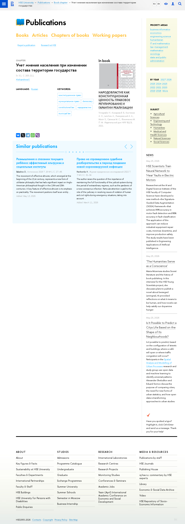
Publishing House (148, 469)
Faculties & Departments (29, 475)
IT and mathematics (160, 43)
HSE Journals (146, 463)
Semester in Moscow (68, 498)
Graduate (62, 475)
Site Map (73, 519)
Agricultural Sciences (157, 115)
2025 (152, 83)
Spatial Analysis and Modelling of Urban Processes (159, 363)
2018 (158, 90)
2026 (169, 79)
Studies (63, 452)
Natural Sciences (162, 138)
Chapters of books (70, 35)
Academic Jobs (106, 486)
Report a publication (26, 45)
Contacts (36, 519)
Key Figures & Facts (26, 463)
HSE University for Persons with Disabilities (33, 499)
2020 (164, 87)
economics (155, 32)
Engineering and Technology (160, 122)
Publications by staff (150, 457)
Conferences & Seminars (112, 480)
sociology (155, 53)
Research (105, 452)
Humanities (159, 127)
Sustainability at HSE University (33, 469)
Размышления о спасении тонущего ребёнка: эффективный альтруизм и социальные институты (40, 163)
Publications (46, 22)
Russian (34, 89)
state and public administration (158, 59)
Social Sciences (161, 141)
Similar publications (36, 146)
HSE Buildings (23, 492)
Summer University (67, 486)
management (161, 46)
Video (142, 495)
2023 (164, 83)
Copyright (48, 519)
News (150, 155)
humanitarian (156, 39)
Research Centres (108, 463)
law (152, 46)
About (21, 452)
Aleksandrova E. (23, 79)
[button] (66, 152)
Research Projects (108, 469)
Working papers (109, 35)
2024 (158, 83)
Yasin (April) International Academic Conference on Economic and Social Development (112, 497)
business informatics (160, 29)
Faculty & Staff (24, 486)
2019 (152, 90)
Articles (40, 35)
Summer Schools (66, 492)
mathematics (156, 50)
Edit (175, 519)
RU (154, 4)
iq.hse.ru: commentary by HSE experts (155, 476)
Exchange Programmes (69, 480)
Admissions (63, 457)
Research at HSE (48, 45)
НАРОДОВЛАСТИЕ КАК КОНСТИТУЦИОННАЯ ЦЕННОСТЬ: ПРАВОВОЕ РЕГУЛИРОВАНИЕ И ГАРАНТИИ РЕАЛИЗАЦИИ (116, 100)
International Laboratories (112, 457)
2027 (163, 79)
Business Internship (67, 503)
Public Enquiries (24, 507)
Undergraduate (65, 469)
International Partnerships (30, 480)
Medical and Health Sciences (158, 133)
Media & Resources (153, 452)
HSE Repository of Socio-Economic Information (153, 503)
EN (159, 4)
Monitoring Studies (109, 475)
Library (143, 484)
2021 (158, 87)
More (165, 90)
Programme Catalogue (69, 463)
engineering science (160, 36)
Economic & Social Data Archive (156, 489)
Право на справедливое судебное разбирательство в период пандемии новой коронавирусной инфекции (101, 163)
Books (22, 35)
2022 (152, 87)
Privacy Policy (61, 519)
